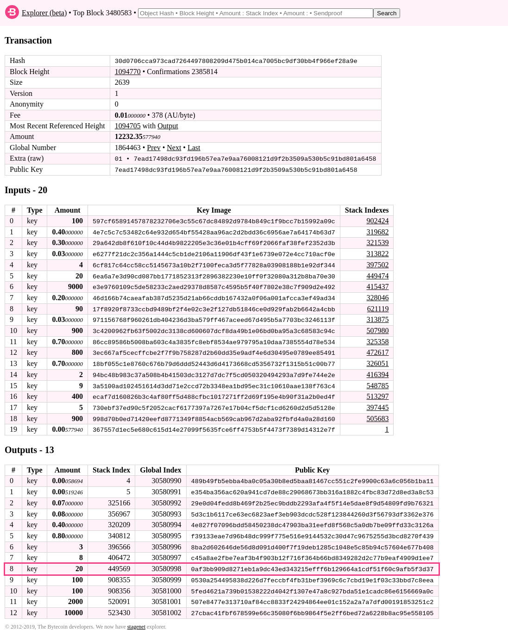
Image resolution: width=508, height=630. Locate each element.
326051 (377, 361)
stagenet (136, 621)
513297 (377, 393)
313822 (377, 253)
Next (174, 147)
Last (194, 147)
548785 (377, 383)
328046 (377, 296)
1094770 (128, 72)
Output (167, 126)
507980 (377, 329)
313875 (377, 318)
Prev (153, 147)
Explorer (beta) (44, 13)
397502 (377, 264)
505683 (377, 415)
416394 (377, 372)
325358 (377, 339)
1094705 (128, 126)
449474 (377, 274)
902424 (377, 220)
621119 (378, 307)
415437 (377, 285)
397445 (377, 405)
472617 (377, 350)
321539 (377, 242)
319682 (377, 231)
